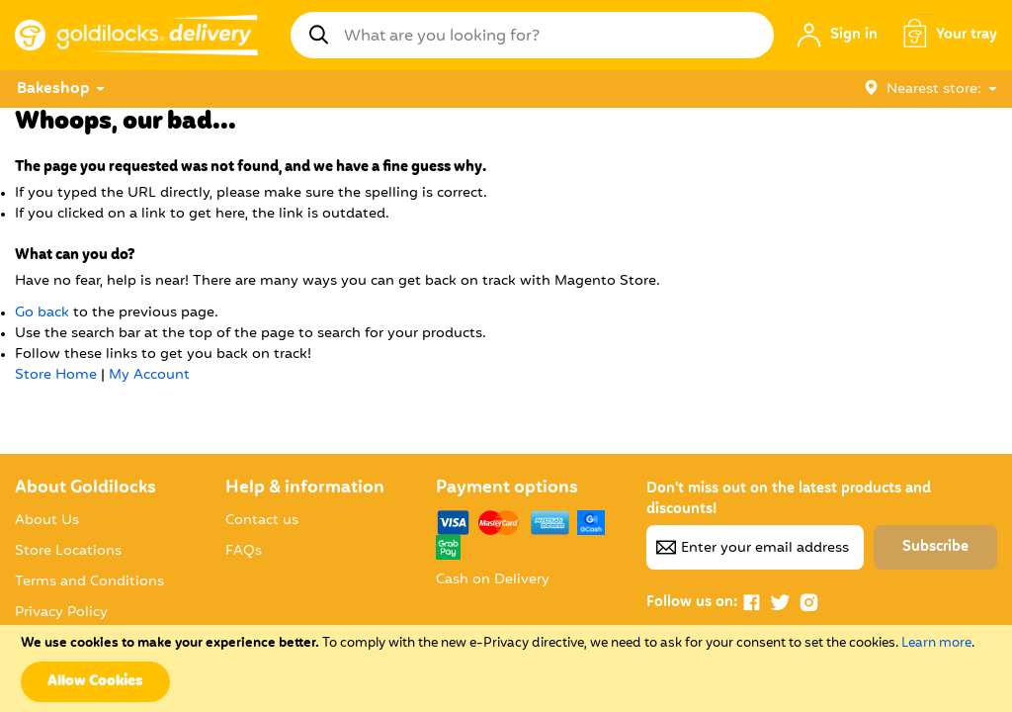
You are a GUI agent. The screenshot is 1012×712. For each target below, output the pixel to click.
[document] (506, 669)
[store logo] (136, 35)
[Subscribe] (935, 547)
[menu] (434, 89)
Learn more (936, 643)
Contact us (261, 520)
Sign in (854, 35)
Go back (42, 312)
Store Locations (68, 551)
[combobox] (532, 35)
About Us (47, 520)
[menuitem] (55, 89)
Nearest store (933, 89)
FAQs (243, 551)
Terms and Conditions (89, 581)
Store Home (56, 375)
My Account (149, 375)
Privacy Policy (61, 612)
